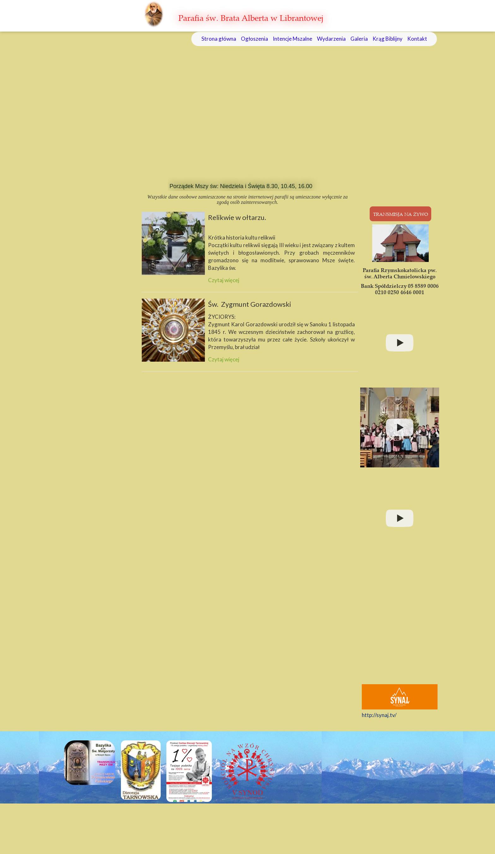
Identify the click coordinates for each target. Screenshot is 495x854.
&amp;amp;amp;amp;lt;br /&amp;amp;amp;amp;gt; (401, 622)
